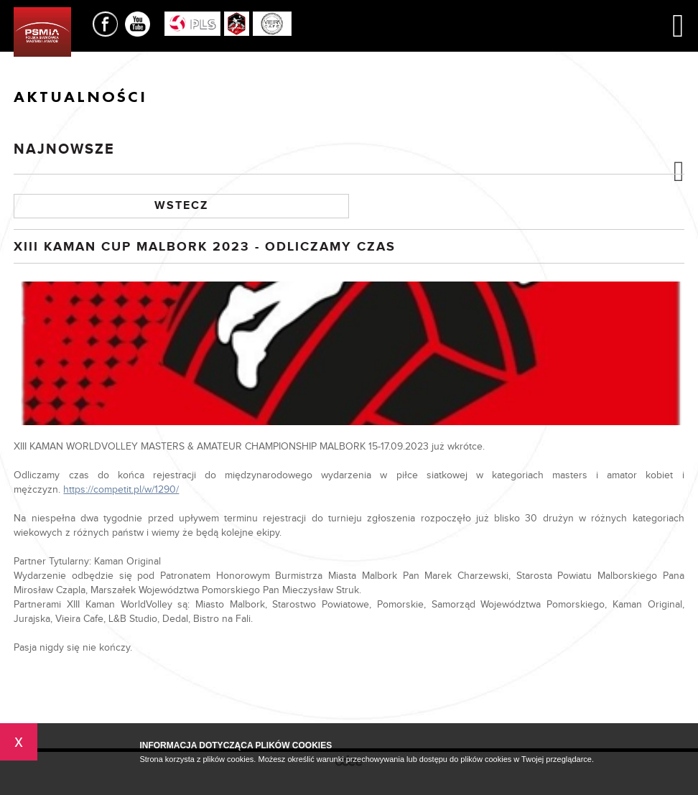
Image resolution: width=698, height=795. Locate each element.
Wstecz (181, 206)
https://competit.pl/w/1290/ (121, 490)
